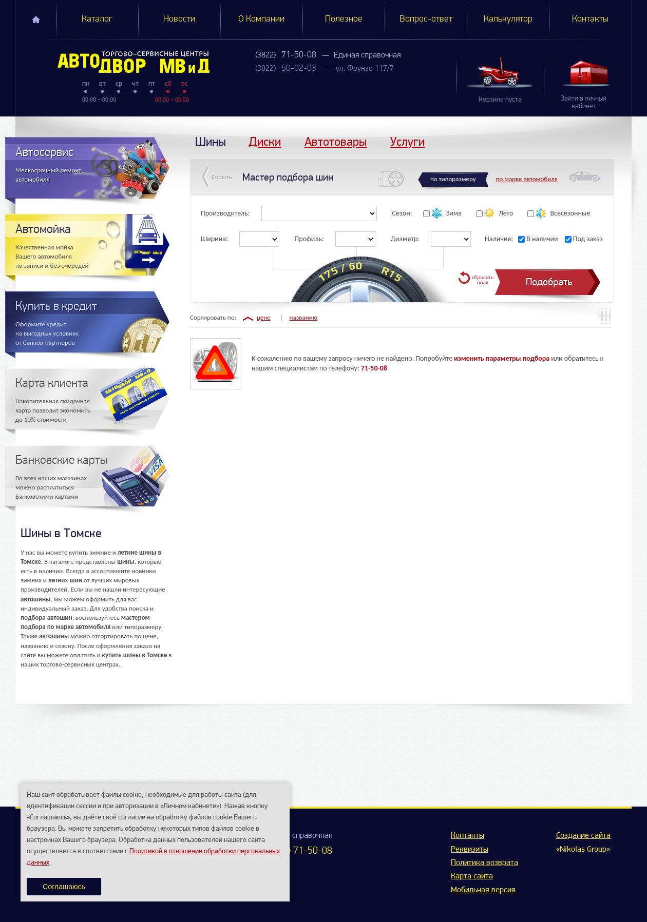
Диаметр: (405, 238)
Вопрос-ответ (425, 19)
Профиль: (309, 238)
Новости (179, 19)
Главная (36, 19)
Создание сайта (583, 836)
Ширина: (214, 238)
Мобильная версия (483, 890)
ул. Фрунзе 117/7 (365, 69)
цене (264, 317)
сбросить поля (482, 280)
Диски (265, 141)
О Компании (261, 19)
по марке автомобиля (527, 179)
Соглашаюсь (64, 886)
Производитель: (225, 213)
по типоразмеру (453, 179)
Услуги (407, 141)
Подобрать (549, 282)
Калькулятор (508, 19)
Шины (210, 141)
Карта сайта (472, 876)
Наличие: (499, 238)
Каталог (97, 19)
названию (304, 317)
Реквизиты (469, 850)
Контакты (590, 19)
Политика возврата (484, 863)
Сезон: (402, 213)
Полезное (344, 19)
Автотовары (336, 141)
